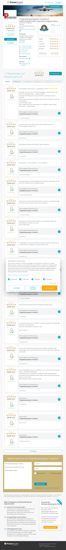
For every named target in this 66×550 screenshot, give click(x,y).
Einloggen (58, 2)
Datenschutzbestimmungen (22, 275)
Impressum (12, 275)
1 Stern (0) (58, 81)
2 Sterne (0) (48, 81)
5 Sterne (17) (17, 81)
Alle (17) (7, 81)
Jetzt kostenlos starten (50, 527)
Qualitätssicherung (52, 543)
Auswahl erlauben (33, 288)
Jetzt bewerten (10, 39)
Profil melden (56, 496)
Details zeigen (51, 283)
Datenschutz (41, 545)
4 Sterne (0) (27, 81)
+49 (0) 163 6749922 (26, 48)
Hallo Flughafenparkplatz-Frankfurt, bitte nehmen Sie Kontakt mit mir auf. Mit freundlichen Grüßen (18, 475)
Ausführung (42, 46)
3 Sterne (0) (38, 81)
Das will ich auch (49, 2)
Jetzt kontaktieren (55, 6)
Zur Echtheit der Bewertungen (10, 34)
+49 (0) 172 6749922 (26, 46)
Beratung (41, 48)
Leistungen (41, 43)
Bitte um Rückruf (41, 473)
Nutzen (41, 41)
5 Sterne (52, 24)
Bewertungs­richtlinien (43, 543)
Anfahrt (23, 42)
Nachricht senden (40, 484)
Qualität (41, 39)
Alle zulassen (49, 288)
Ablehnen (16, 288)
